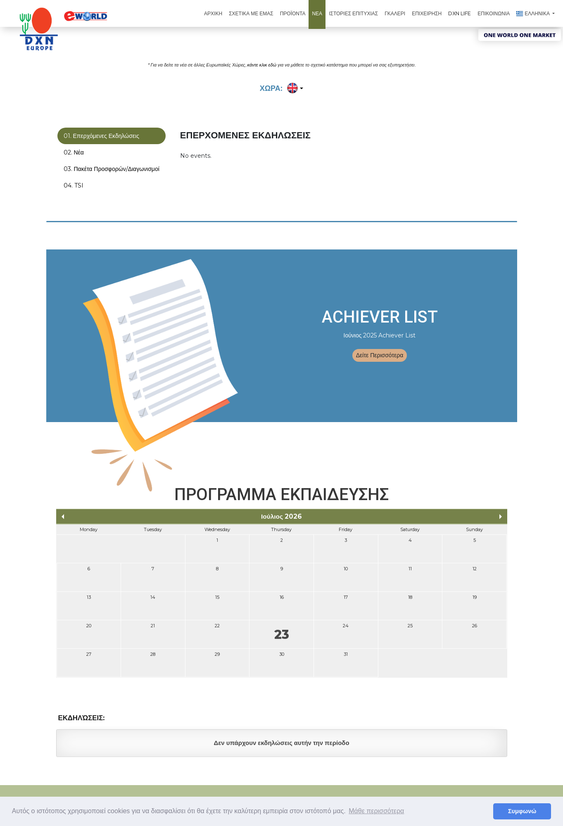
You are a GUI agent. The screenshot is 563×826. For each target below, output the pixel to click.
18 (410, 602)
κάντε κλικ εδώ (261, 64)
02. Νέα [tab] (74, 153)
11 (410, 573)
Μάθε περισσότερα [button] (376, 810)
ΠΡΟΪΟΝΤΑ (293, 13)
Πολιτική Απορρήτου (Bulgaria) (465, 794)
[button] (294, 89)
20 (88, 630)
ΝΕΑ (317, 13)
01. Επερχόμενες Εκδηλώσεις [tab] (101, 136)
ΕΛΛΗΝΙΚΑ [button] (533, 13)
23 (281, 639)
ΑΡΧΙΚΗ (213, 13)
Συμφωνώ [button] (522, 811)
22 (217, 630)
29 (217, 659)
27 (88, 659)
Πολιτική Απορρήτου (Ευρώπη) (393, 794)
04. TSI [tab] (73, 186)
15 (217, 602)
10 (346, 573)
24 (346, 630)
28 (152, 659)
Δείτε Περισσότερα (380, 355)
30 (281, 659)
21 (153, 630)
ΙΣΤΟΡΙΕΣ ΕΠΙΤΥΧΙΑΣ (353, 13)
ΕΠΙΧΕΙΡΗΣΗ (427, 13)
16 (282, 602)
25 (410, 630)
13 (89, 602)
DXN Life (459, 13)
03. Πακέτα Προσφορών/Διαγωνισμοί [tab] (111, 169)
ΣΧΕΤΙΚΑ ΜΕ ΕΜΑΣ (251, 13)
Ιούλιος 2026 (281, 521)
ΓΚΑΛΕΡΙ (395, 13)
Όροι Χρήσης (289, 794)
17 (346, 602)
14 (152, 602)
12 (475, 573)
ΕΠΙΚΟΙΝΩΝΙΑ (493, 13)
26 (474, 630)
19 (475, 602)
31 (346, 659)
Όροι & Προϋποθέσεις (331, 794)
